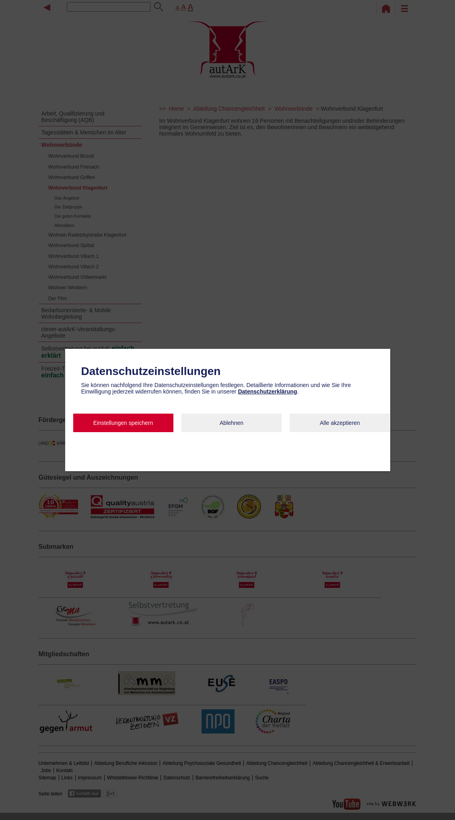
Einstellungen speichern (123, 423)
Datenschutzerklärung (267, 391)
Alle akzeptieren (340, 423)
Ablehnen (231, 423)
